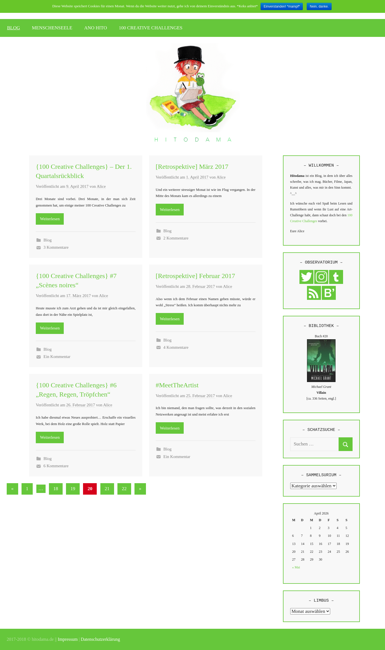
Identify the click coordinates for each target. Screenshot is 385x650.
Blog (48, 240)
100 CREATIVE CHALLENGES (151, 27)
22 (124, 488)
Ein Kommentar (57, 356)
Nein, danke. (319, 6)
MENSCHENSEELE (52, 27)
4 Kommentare (175, 347)
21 (107, 488)
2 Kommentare (175, 238)
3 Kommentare (56, 247)
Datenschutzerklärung (100, 639)
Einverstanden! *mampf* (282, 6)
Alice (101, 186)
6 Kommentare (56, 466)
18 (55, 488)
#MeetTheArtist (177, 385)
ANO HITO (95, 27)
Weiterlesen (50, 219)
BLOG (13, 27)
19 (72, 488)
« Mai (296, 567)
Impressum (68, 639)
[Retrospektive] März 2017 (192, 166)
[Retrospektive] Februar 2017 (195, 275)
